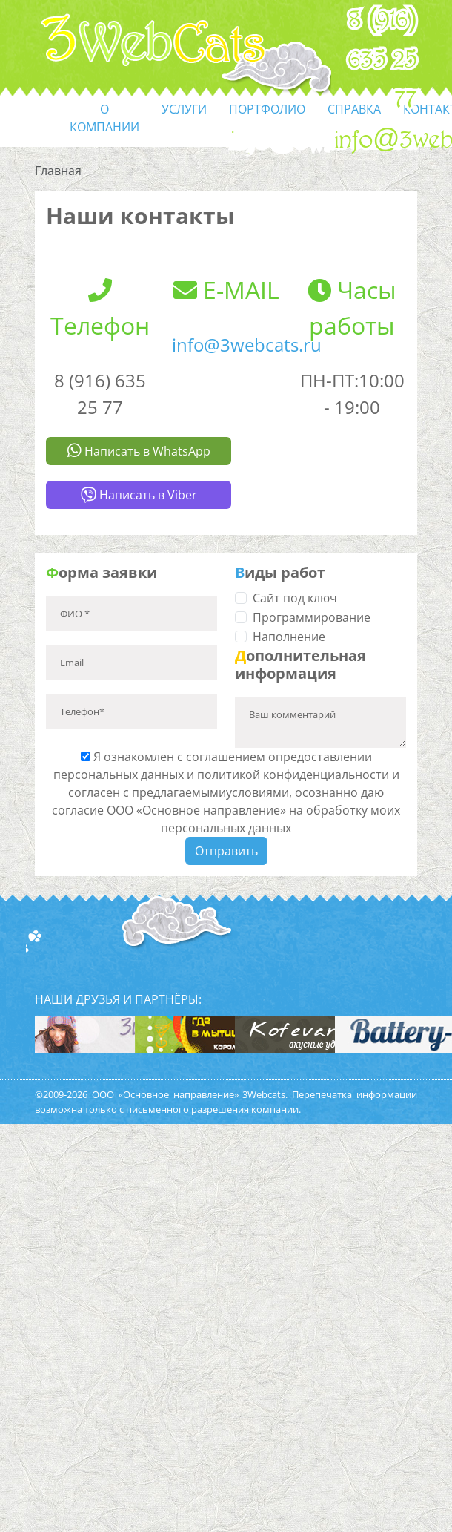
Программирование (311, 617)
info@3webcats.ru (247, 344)
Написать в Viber (139, 495)
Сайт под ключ (295, 598)
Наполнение (289, 636)
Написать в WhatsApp (138, 451)
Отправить (226, 851)
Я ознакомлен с (226, 792)
